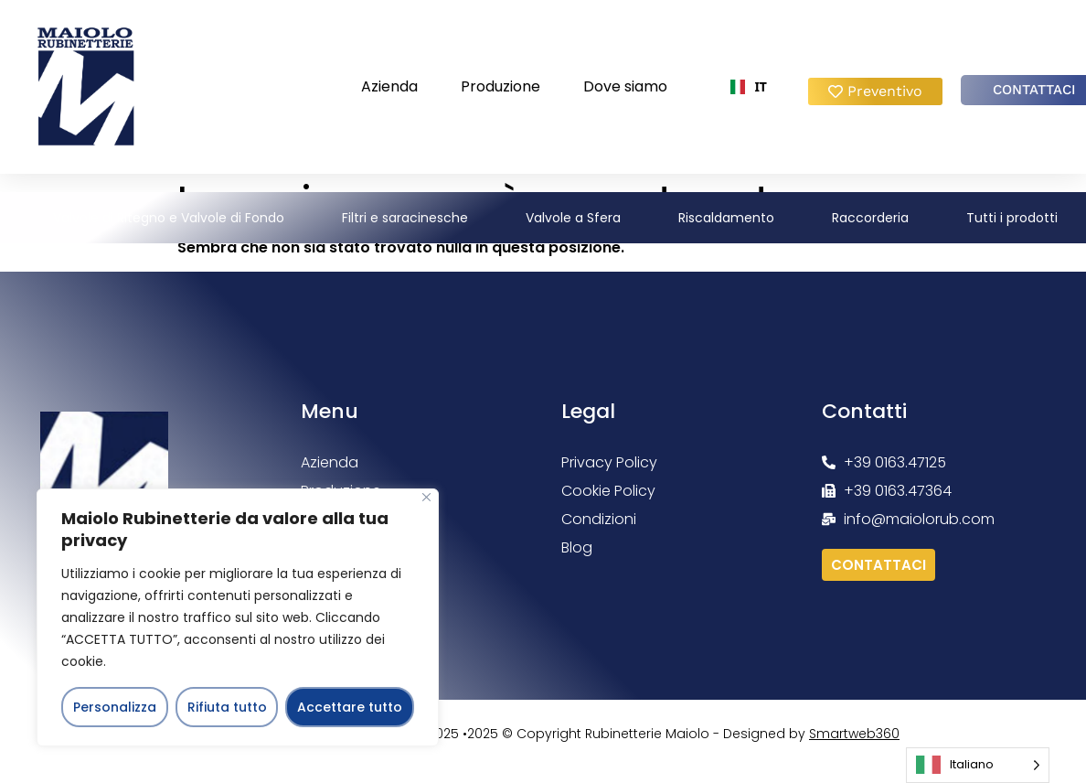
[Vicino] (426, 497)
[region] (238, 617)
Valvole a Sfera (573, 218)
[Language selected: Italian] (977, 765)
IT (748, 86)
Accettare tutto (349, 707)
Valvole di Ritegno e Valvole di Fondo (168, 218)
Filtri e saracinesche (405, 218)
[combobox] (749, 87)
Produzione (500, 86)
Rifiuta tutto (227, 707)
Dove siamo (625, 86)
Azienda (389, 86)
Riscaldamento (726, 218)
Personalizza (114, 707)
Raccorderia (870, 218)
